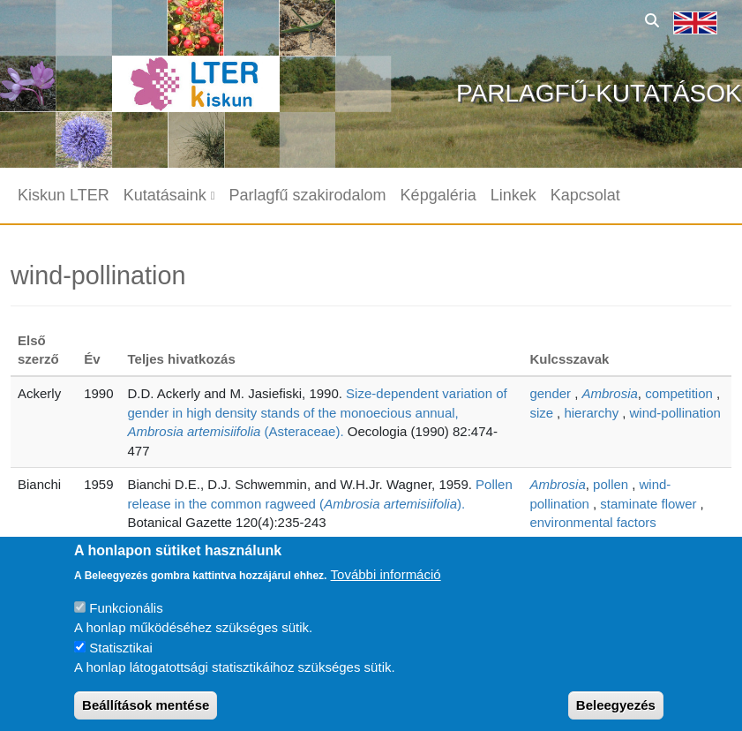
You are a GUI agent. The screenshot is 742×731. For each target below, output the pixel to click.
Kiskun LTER (63, 195)
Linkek (513, 195)
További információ (386, 587)
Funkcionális (125, 621)
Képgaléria (438, 195)
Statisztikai (121, 660)
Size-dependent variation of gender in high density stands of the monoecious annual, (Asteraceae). (317, 412)
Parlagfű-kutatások (599, 93)
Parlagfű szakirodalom (307, 195)
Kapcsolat (585, 195)
